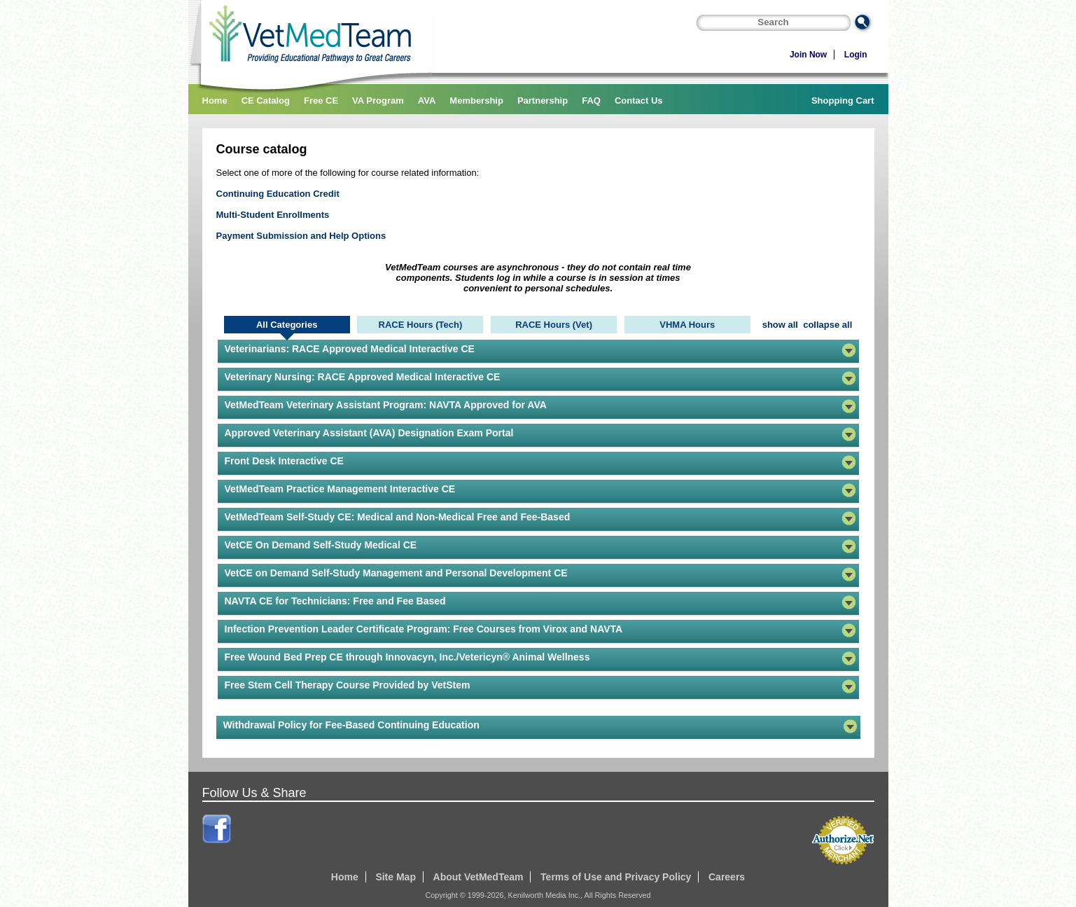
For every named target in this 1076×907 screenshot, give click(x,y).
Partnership (542, 100)
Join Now (808, 55)
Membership (476, 100)
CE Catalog (266, 100)
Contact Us (639, 100)
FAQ (591, 100)
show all (780, 324)
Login (855, 55)
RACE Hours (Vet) (553, 324)
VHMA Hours (687, 324)
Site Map (395, 876)
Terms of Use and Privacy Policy (615, 876)
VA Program (378, 100)
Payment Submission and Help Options (301, 235)
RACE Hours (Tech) (421, 324)
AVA (427, 100)
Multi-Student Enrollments (273, 214)
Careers (726, 876)
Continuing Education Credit (278, 193)
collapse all (827, 324)
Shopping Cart (842, 100)
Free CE (321, 100)
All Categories (286, 324)
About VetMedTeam (478, 876)
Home (215, 100)
